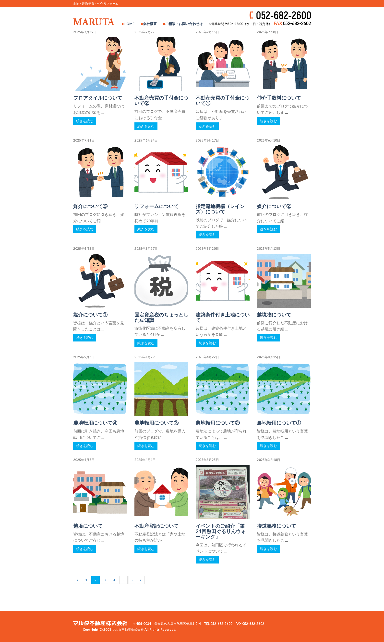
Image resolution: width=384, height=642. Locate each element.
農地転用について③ (156, 423)
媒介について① (90, 314)
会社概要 (150, 24)
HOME (129, 24)
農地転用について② (218, 423)
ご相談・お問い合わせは (184, 24)
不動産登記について (156, 526)
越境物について (274, 314)
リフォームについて (156, 206)
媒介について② (274, 206)
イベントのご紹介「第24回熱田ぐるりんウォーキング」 (221, 531)
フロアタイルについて (97, 98)
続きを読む (84, 121)
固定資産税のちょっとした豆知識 (161, 317)
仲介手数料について (279, 98)
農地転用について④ (95, 423)
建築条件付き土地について (223, 317)
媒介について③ (90, 206)
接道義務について (276, 526)
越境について (88, 526)
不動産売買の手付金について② (161, 100)
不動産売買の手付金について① (223, 100)
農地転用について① (279, 423)
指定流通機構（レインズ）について (220, 208)
